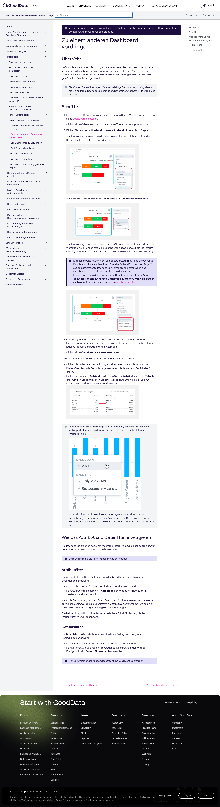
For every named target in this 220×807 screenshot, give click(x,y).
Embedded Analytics (30, 753)
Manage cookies (166, 795)
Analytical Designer (17, 51)
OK (206, 795)
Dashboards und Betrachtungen (22, 46)
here (125, 28)
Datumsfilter (198, 50)
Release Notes (118, 743)
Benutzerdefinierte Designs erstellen (21, 174)
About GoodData (182, 715)
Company (177, 722)
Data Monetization (29, 764)
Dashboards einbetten (20, 159)
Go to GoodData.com (164, 5)
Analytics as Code (29, 743)
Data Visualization (29, 759)
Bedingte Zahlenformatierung (22, 232)
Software (55, 733)
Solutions (56, 715)
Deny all (187, 795)
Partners (176, 733)
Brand (175, 748)
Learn (70, 5)
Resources (148, 715)
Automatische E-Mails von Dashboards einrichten (22, 108)
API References (119, 738)
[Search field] (93, 15)
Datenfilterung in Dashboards (24, 120)
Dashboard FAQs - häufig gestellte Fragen (26, 166)
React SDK (116, 727)
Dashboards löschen (19, 92)
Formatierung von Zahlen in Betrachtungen (21, 225)
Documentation (122, 5)
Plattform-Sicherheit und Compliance (18, 267)
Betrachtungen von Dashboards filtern (27, 127)
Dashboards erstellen (20, 62)
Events (145, 759)
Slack (209, 5)
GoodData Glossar (15, 273)
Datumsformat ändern (18, 209)
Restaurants (57, 774)
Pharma (54, 764)
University (85, 5)
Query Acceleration (30, 769)
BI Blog (145, 764)
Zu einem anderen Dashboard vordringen (27, 136)
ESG (53, 769)
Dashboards (13, 56)
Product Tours (149, 727)
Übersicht (194, 27)
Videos (145, 748)
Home (9, 26)
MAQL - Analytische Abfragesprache (17, 192)
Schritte (193, 32)
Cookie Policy (62, 800)
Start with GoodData (52, 702)
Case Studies (148, 733)
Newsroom (177, 743)
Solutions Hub (57, 722)
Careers (176, 738)
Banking (55, 779)
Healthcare (56, 738)
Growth (191, 15)
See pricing (191, 702)
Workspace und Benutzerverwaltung (16, 250)
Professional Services (61, 727)
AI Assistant (26, 738)
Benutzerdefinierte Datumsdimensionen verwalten (23, 216)
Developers (118, 715)
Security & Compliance (31, 774)
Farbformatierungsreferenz (21, 237)
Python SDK (117, 722)
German (208, 15)
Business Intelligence (30, 727)
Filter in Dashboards (19, 115)
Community (102, 5)
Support (141, 5)
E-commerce (57, 743)
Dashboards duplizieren (21, 87)
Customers (177, 727)
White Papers (148, 738)
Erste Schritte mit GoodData (20, 40)
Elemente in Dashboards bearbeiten (21, 69)
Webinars (146, 753)
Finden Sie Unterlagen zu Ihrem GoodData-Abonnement (22, 34)
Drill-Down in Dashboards (23, 148)
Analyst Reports (150, 743)
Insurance (55, 753)
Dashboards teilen (18, 76)
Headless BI (26, 748)
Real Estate (56, 759)
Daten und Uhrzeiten (17, 204)
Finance (55, 748)
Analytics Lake (27, 733)
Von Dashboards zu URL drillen (26, 142)
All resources (148, 722)
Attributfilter (198, 45)
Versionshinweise (14, 284)
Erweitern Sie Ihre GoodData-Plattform (20, 258)
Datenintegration (14, 242)
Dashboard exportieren (20, 153)
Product (25, 715)
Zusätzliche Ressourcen (18, 279)
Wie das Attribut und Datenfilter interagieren (201, 38)
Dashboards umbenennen (22, 81)
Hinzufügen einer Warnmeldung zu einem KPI (26, 99)
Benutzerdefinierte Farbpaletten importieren (23, 183)
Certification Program (91, 743)
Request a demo (172, 702)
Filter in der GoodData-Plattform (23, 198)
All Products (8, 15)
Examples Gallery (119, 733)
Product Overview (29, 722)
